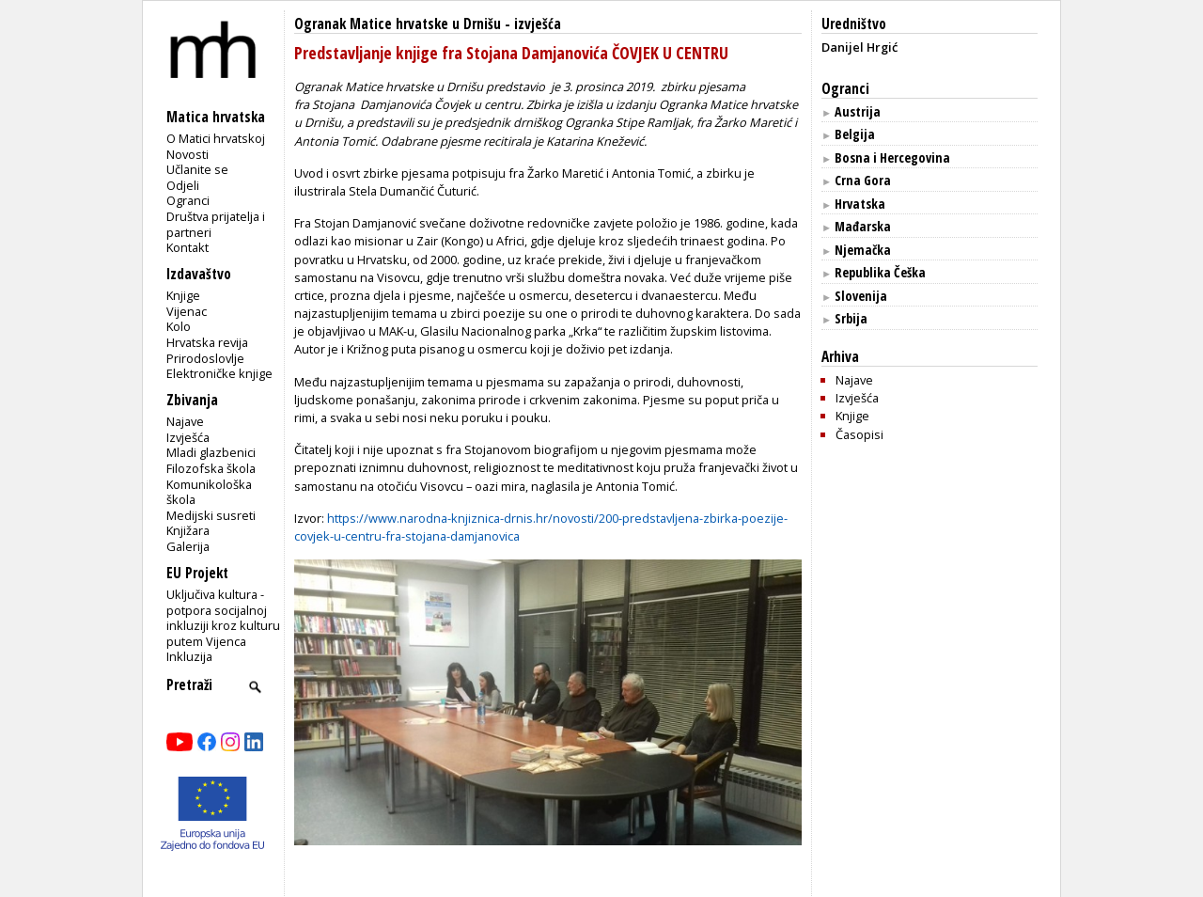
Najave (185, 421)
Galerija (188, 546)
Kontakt (187, 247)
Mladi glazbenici (211, 452)
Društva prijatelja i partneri (215, 224)
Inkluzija (189, 656)
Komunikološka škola (209, 492)
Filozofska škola (211, 468)
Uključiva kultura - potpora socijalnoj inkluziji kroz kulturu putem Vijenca (223, 618)
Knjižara (188, 530)
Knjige (183, 295)
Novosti (187, 154)
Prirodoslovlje (205, 358)
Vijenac (186, 311)
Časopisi (859, 434)
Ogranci (188, 200)
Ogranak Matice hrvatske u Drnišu (397, 24)
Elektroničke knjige (219, 373)
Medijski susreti (211, 515)
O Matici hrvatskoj (215, 138)
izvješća (537, 24)
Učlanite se (197, 169)
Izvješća (188, 437)
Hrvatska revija (207, 342)
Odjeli (182, 185)
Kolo (178, 326)
